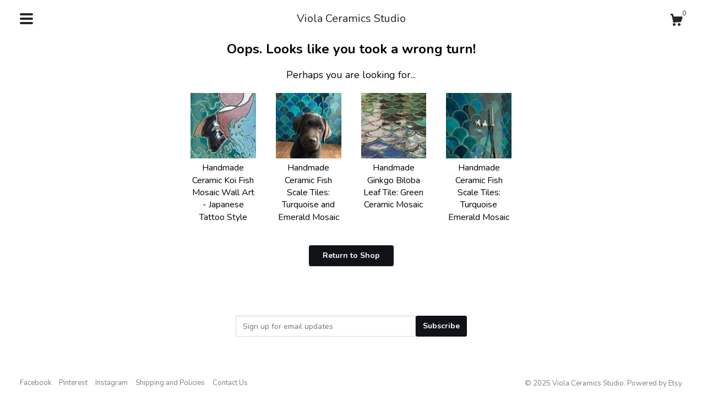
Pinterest (73, 383)
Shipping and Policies (170, 383)
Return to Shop (351, 255)
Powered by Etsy (654, 383)
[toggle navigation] (26, 18)
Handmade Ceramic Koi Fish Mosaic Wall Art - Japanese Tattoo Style (223, 186)
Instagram (111, 383)
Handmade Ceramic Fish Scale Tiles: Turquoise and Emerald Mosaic (308, 186)
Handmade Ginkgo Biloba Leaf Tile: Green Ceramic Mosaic (394, 180)
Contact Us (230, 383)
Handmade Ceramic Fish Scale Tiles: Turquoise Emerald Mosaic (478, 186)
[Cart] (676, 21)
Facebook (35, 383)
